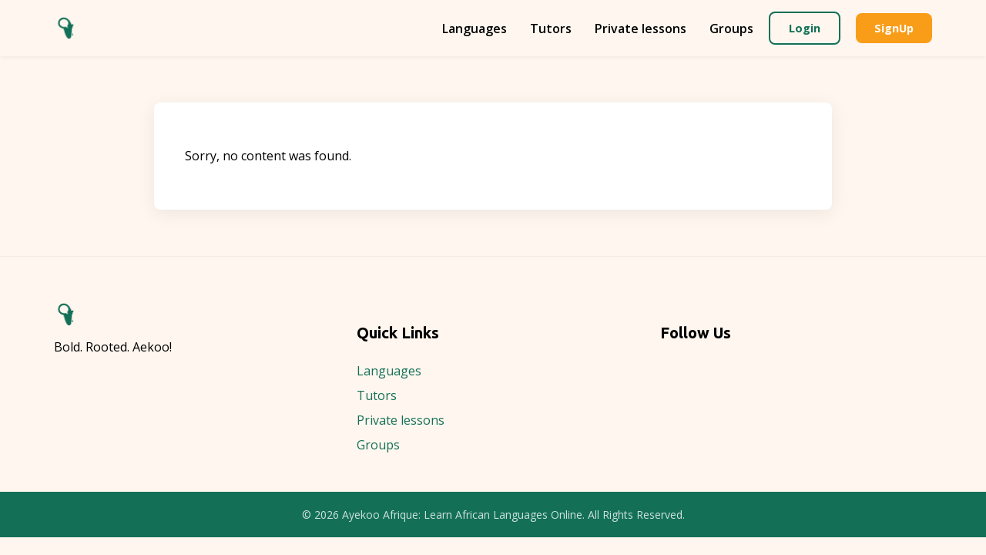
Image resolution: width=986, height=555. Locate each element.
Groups (731, 28)
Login (804, 28)
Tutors (551, 28)
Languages (474, 28)
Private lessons (640, 28)
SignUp (894, 28)
